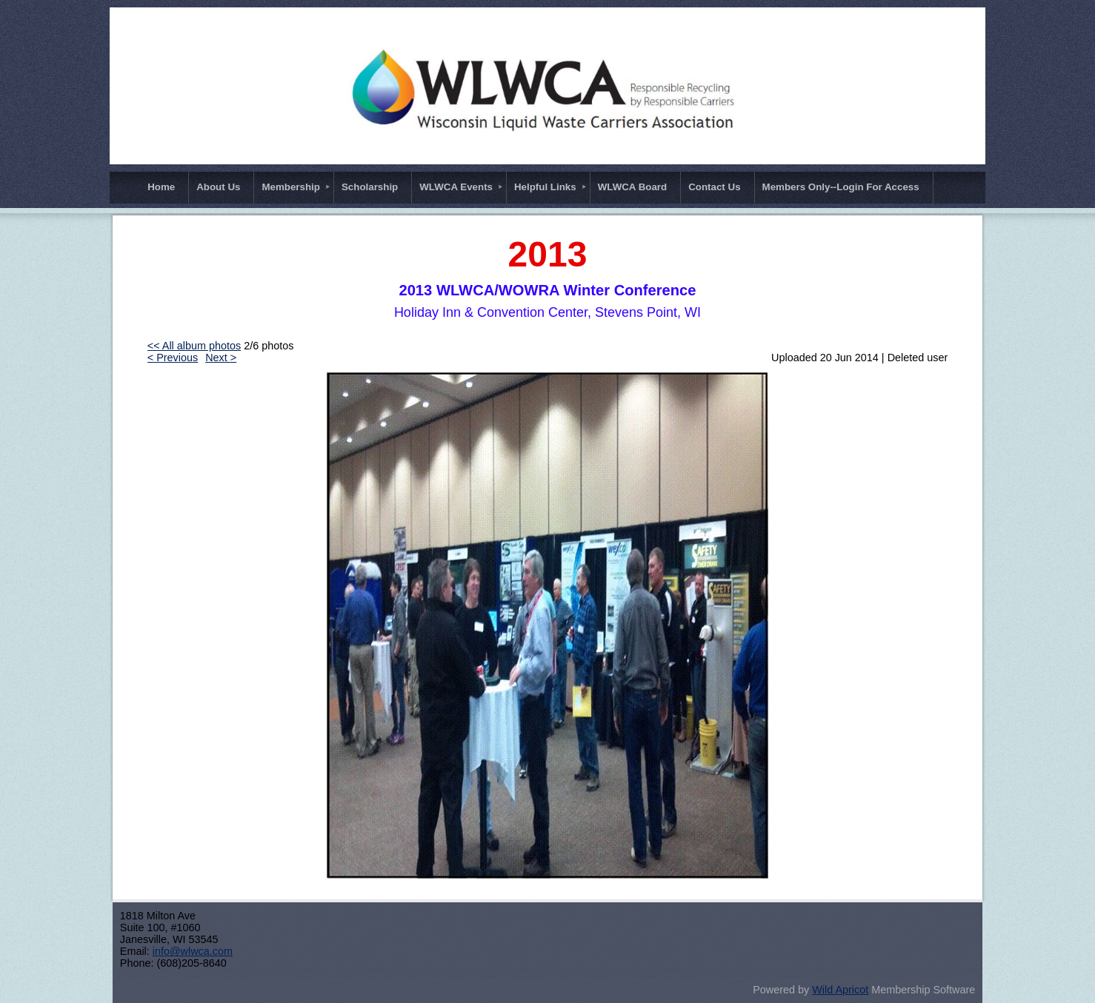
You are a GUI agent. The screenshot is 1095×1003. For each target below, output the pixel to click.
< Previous (172, 357)
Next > (220, 357)
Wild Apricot (840, 990)
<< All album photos (194, 346)
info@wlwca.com (193, 951)
